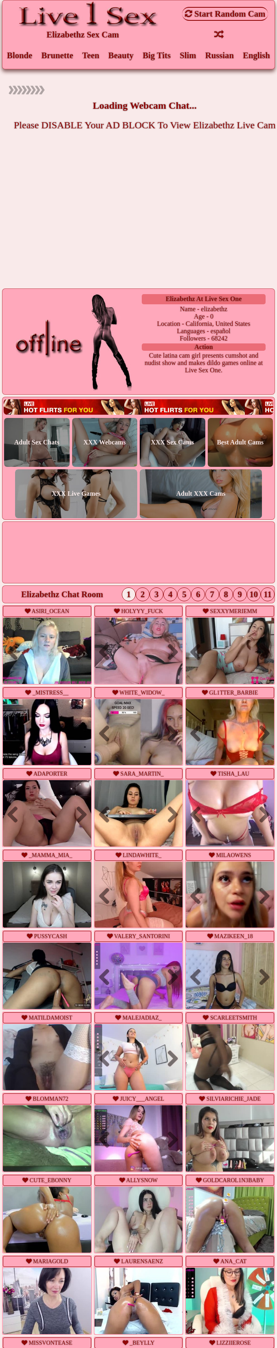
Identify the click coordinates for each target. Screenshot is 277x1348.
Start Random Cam (225, 13)
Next (78, 652)
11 (268, 595)
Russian (219, 55)
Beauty (121, 55)
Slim (188, 55)
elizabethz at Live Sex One (204, 299)
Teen (90, 55)
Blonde (19, 55)
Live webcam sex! (138, 407)
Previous (16, 652)
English (256, 55)
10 (254, 595)
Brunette (57, 55)
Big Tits (157, 55)
